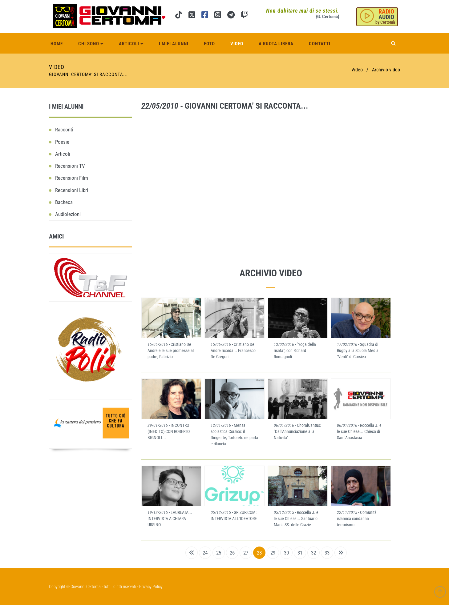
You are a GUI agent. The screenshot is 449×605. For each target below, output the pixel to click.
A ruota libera (276, 43)
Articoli (131, 43)
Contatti (319, 43)
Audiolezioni (68, 214)
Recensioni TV (70, 166)
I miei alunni (173, 43)
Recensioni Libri (71, 190)
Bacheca (64, 202)
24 (205, 553)
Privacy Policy (151, 586)
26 (232, 553)
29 (272, 553)
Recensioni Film (71, 178)
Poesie (62, 142)
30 (286, 553)
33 (327, 553)
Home (57, 43)
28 (259, 553)
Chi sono (90, 43)
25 (218, 553)
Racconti (64, 129)
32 (313, 553)
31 (299, 553)
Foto (209, 43)
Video (236, 43)
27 (245, 553)
